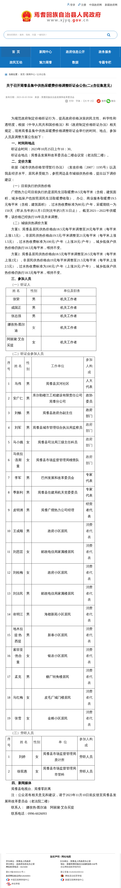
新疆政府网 (111, 4)
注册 (83, 4)
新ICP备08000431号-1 (15, 872)
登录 (72, 4)
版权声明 (55, 856)
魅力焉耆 (45, 62)
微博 (103, 101)
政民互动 (16, 62)
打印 (71, 101)
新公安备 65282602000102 (72, 872)
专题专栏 (105, 62)
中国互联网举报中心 (20, 880)
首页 (22, 74)
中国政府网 (95, 4)
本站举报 (16, 883)
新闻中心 (45, 52)
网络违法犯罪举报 (73, 876)
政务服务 (105, 52)
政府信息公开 (75, 52)
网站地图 (66, 856)
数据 (75, 62)
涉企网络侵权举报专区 (70, 867)
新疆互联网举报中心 (74, 880)
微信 (113, 101)
